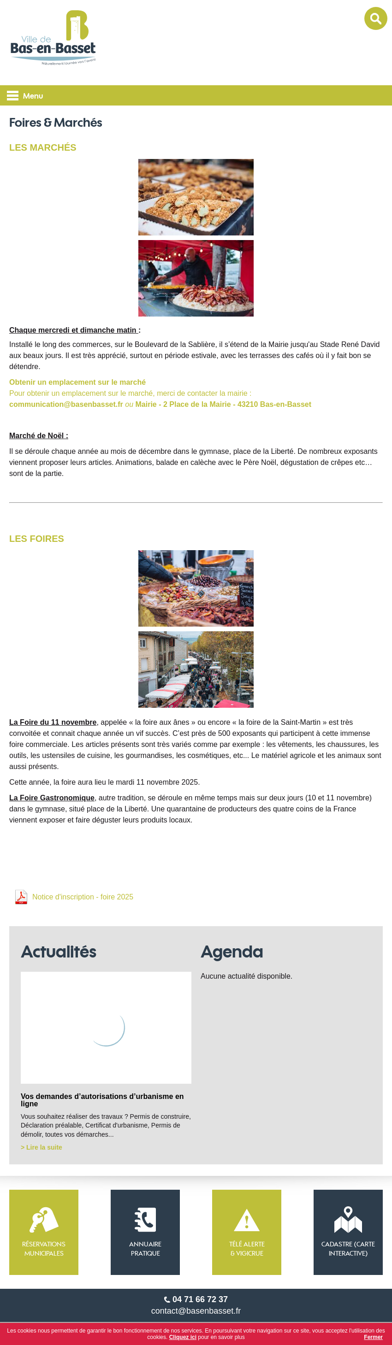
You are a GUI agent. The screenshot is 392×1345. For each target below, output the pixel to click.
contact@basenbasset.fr (196, 1311)
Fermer (373, 1337)
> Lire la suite (41, 1147)
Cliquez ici (182, 1337)
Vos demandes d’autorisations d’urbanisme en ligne (102, 1100)
